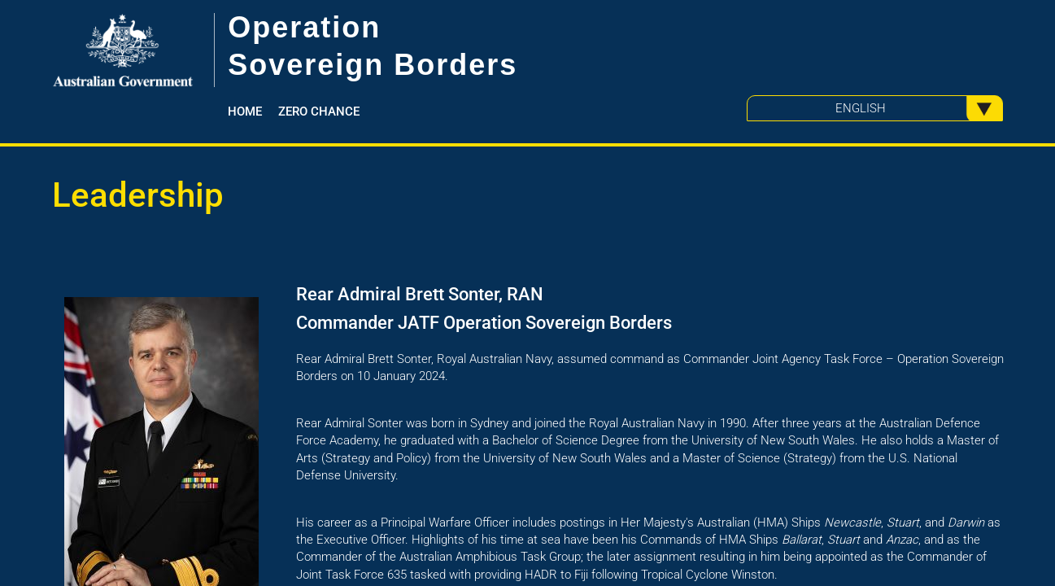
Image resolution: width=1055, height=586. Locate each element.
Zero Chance (319, 111)
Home (245, 111)
